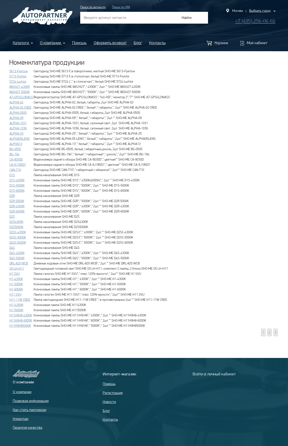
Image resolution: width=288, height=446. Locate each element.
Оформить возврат (110, 42)
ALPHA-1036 (18, 128)
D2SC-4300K (17, 232)
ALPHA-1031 (18, 123)
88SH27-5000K (19, 92)
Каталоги (23, 42)
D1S (12, 175)
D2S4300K (16, 222)
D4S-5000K (17, 258)
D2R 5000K (16, 201)
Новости (109, 401)
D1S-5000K (17, 185)
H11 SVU (15, 294)
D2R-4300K (17, 206)
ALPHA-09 (16, 118)
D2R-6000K (17, 211)
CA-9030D (16, 159)
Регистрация (113, 393)
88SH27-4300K (19, 87)
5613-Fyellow (18, 71)
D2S (12, 216)
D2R (12, 196)
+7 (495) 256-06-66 (255, 21)
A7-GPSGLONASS (21, 97)
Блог (138, 42)
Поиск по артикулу (93, 7)
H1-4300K (16, 279)
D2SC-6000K (17, 242)
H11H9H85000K (20, 325)
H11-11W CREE (19, 300)
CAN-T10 (15, 170)
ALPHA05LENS (19, 138)
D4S (12, 248)
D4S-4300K (17, 253)
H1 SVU (14, 274)
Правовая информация (31, 401)
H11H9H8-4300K (20, 315)
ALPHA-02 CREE (20, 107)
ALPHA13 (15, 144)
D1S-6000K (17, 190)
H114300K (16, 305)
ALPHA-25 (16, 133)
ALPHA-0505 (18, 113)
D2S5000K (16, 227)
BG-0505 (15, 149)
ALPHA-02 (16, 102)
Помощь (79, 42)
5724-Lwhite (17, 81)
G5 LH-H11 (16, 268)
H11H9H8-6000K (20, 320)
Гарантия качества (27, 427)
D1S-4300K (17, 180)
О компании (52, 42)
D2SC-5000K (17, 237)
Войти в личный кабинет (214, 373)
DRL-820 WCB (18, 263)
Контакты (157, 42)
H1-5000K (16, 284)
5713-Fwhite (18, 76)
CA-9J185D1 (17, 164)
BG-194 (14, 154)
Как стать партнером (29, 410)
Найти (186, 17)
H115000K (16, 310)
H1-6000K (16, 289)
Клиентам (20, 418)
